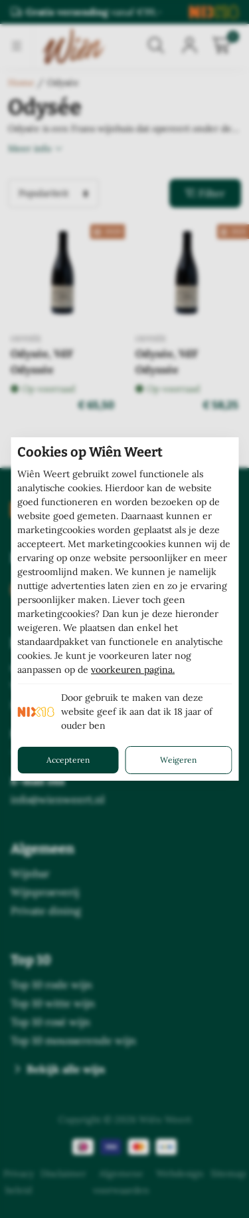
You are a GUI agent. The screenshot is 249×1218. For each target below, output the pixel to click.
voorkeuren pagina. (133, 670)
